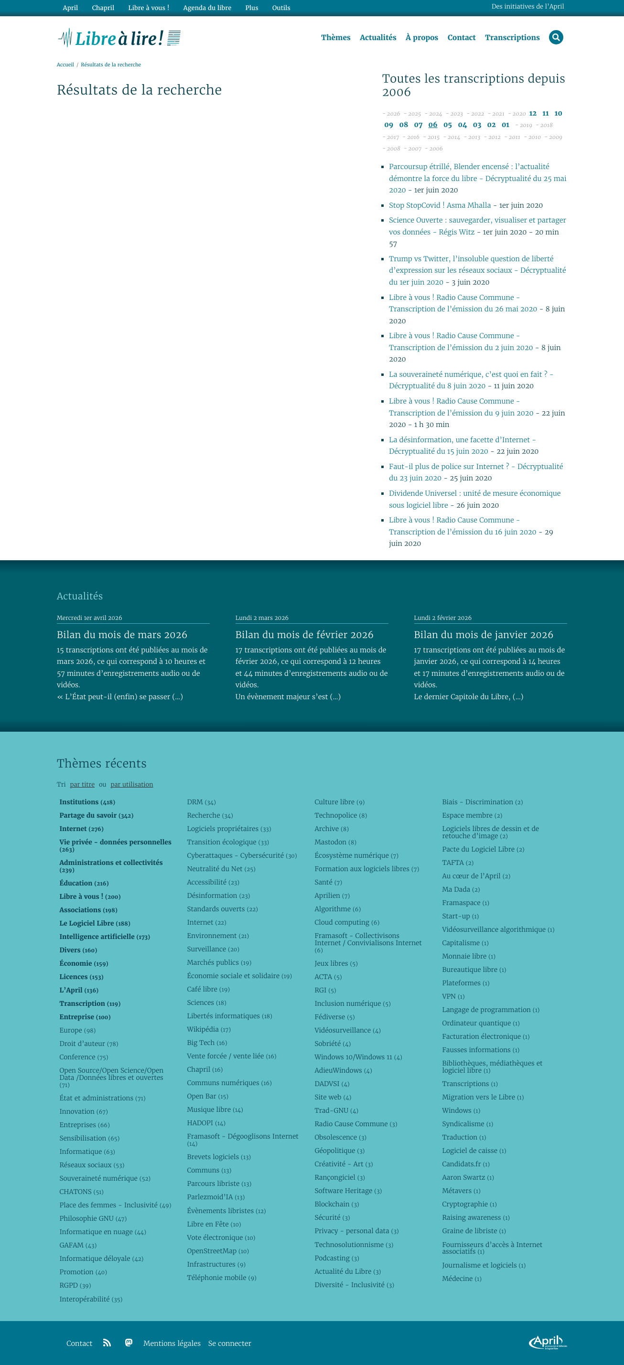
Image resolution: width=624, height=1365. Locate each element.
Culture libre (339, 802)
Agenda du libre (207, 8)
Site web (332, 1097)
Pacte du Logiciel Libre (483, 849)
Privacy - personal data (356, 1230)
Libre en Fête (214, 1224)
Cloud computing (346, 922)
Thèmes (336, 38)
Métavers (461, 1190)
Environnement (218, 935)
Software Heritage (348, 1190)
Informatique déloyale (101, 1258)
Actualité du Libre (347, 1271)
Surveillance (213, 949)
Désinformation (218, 895)
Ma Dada (461, 889)
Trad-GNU (336, 1110)
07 (418, 124)
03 (477, 124)
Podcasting (336, 1258)
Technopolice (340, 815)
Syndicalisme (467, 1124)
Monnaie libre (468, 956)
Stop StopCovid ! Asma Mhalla (440, 205)
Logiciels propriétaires (229, 828)
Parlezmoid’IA (216, 1197)
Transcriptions (512, 38)
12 (533, 113)
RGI (325, 990)
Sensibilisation (89, 1138)
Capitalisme (465, 942)
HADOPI (206, 1123)
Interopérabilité (90, 1299)
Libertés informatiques (229, 1016)
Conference (83, 1057)
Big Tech (207, 1042)
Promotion (83, 1272)
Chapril (205, 1069)
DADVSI (331, 1083)
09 (388, 124)
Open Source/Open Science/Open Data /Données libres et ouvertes (111, 1077)
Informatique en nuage (102, 1231)
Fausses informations (480, 1049)
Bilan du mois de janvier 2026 (484, 635)
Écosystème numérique (356, 855)
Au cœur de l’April (476, 876)
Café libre (208, 989)
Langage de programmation (490, 1009)
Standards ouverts (222, 909)
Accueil (65, 65)
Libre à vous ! (148, 8)
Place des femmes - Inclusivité (115, 1205)
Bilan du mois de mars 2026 (122, 635)
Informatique (87, 1151)
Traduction (464, 1137)
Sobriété (332, 1043)
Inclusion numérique (352, 1003)
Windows (461, 1110)
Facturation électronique (485, 1036)
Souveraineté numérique (105, 1178)
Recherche (210, 815)
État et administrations (102, 1098)
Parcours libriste (219, 1183)
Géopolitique (339, 1150)
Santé (328, 882)
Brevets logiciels (219, 1156)
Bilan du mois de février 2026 (305, 635)
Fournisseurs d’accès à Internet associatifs (492, 1248)
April (70, 8)
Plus (251, 8)
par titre (82, 784)
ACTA (328, 976)
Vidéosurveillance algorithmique (498, 929)
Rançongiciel (339, 1177)
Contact (462, 38)
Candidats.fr (466, 1164)
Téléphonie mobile (221, 1277)
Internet (206, 922)
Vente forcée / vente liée (231, 1056)
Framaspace (465, 902)
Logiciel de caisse (474, 1150)
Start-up (460, 916)
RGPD (75, 1285)
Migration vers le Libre (483, 1097)
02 (491, 124)
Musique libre (215, 1109)
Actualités (378, 38)
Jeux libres (336, 963)
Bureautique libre (474, 969)
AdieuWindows (343, 1070)
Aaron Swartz (468, 1177)
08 (404, 124)
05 (447, 124)
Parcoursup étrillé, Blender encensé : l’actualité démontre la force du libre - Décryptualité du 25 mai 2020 (477, 178)
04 (462, 124)
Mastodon (335, 842)
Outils (281, 8)
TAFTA (457, 862)
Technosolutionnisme (353, 1244)
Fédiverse (334, 1017)
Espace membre (472, 815)
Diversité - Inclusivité (354, 1284)
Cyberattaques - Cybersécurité (242, 855)
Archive (331, 828)
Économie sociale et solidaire (239, 975)
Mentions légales (172, 1343)
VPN (453, 996)
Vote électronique (221, 1237)
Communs (209, 1170)
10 (558, 113)
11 (545, 113)
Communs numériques (229, 1082)
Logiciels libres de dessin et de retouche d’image (490, 832)
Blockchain (336, 1204)
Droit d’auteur (88, 1043)
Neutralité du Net (221, 868)
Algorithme (337, 909)
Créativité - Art (343, 1164)
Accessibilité (213, 882)
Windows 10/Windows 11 (358, 1057)
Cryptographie (469, 1204)
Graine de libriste (474, 1230)
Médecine (462, 1278)
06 (433, 124)
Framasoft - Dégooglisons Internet (242, 1140)
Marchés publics (219, 962)
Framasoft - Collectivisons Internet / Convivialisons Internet (367, 942)
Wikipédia (209, 1029)
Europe (77, 1030)
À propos (422, 38)
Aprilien (332, 895)
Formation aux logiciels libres (366, 868)
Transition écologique (228, 842)
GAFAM (78, 1245)
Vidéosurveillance (347, 1030)
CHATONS (81, 1191)
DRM (201, 802)
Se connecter (229, 1343)
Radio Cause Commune (355, 1124)
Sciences (206, 1002)
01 (505, 124)
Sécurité (332, 1217)
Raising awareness (476, 1217)
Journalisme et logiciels (484, 1265)
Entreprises (84, 1124)
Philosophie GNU (93, 1218)
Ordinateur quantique (480, 1023)
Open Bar (207, 1096)
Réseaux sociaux (91, 1165)
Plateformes (465, 983)
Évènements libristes (226, 1210)
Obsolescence (340, 1137)
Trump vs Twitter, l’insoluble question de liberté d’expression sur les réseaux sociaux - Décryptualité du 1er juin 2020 (477, 271)
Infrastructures (216, 1264)
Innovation (83, 1111)
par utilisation (131, 784)
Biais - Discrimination (482, 802)
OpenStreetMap (218, 1251)
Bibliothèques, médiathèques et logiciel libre (492, 1067)
